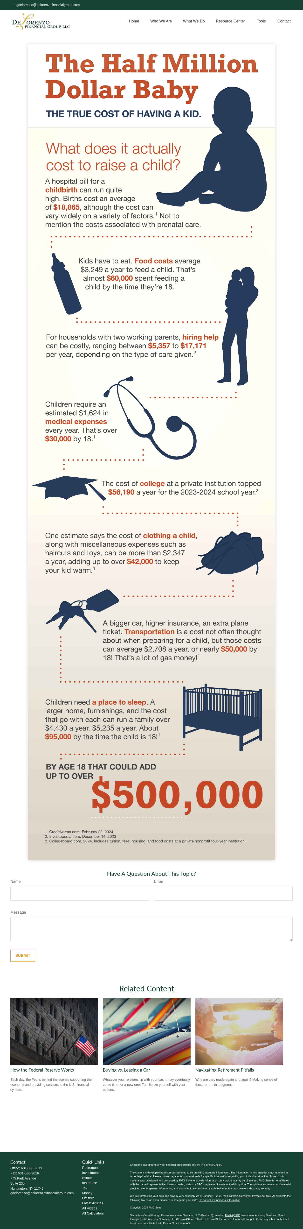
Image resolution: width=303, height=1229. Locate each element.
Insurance (89, 1183)
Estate (87, 1178)
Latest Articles (92, 1203)
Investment (90, 1173)
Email (159, 881)
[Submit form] (22, 956)
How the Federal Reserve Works (42, 1070)
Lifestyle (88, 1198)
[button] (134, 21)
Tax (85, 1188)
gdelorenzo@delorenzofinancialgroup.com (45, 5)
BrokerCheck (213, 1164)
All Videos (89, 1208)
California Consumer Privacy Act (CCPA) (251, 1195)
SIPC (237, 1215)
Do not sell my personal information (219, 1200)
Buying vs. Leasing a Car (126, 1070)
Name (15, 881)
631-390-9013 (31, 1168)
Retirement (90, 1168)
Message (18, 912)
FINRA (229, 1215)
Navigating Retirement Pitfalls (224, 1070)
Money (87, 1193)
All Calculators (93, 1213)
